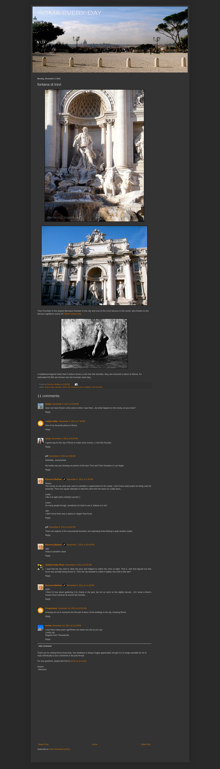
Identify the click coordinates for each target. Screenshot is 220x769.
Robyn (48, 404)
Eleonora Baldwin (53, 479)
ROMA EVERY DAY (69, 13)
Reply (48, 412)
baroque (58, 387)
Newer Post (43, 744)
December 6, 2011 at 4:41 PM (62, 527)
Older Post (146, 744)
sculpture (87, 387)
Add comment (45, 646)
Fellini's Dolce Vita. (72, 314)
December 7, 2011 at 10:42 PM (80, 545)
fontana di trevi (77, 387)
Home (94, 744)
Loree (48, 438)
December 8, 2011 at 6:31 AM (79, 565)
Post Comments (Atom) (60, 749)
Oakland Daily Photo (55, 565)
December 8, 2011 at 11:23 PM (80, 585)
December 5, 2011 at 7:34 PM (72, 421)
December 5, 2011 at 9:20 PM (65, 438)
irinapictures (51, 608)
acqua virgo (49, 387)
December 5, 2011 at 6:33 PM (65, 404)
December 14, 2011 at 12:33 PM (67, 625)
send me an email (78, 661)
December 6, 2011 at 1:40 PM (80, 479)
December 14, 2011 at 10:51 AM (72, 608)
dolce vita (66, 387)
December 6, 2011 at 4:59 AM (62, 456)
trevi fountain (97, 387)
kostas (48, 625)
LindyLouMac (51, 421)
